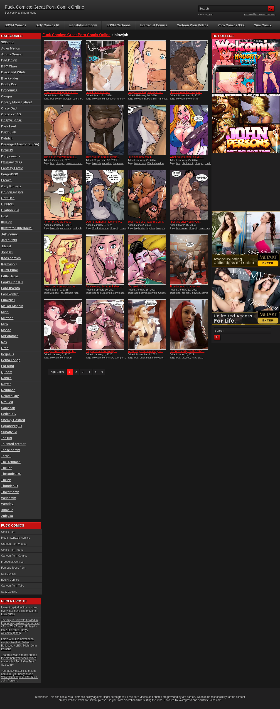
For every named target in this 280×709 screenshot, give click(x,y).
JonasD (7, 252)
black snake (146, 357)
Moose (6, 330)
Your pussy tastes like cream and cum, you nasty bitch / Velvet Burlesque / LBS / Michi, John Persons (19, 675)
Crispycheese (11, 120)
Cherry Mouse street (16, 102)
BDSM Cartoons (118, 25)
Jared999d (9, 240)
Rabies (6, 378)
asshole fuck (71, 292)
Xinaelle (7, 510)
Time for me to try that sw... (186, 286)
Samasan (8, 408)
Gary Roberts (11, 186)
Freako (6, 180)
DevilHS (7, 150)
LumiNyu (8, 300)
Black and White (13, 72)
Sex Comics (8, 573)
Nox (4, 342)
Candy (161, 292)
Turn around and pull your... (102, 157)
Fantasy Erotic (12, 168)
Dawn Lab (8, 132)
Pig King (7, 366)
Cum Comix (262, 25)
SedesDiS (8, 414)
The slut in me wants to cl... (60, 157)
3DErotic (7, 42)
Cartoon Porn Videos (192, 25)
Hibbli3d (7, 204)
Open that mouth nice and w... (104, 221)
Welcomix (8, 498)
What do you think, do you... (187, 157)
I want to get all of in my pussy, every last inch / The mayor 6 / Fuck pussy (19, 611)
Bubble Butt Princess (155, 98)
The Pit (6, 468)
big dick (151, 228)
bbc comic (56, 98)
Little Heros (10, 276)
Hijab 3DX (197, 357)
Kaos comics (11, 258)
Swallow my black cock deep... (104, 286)
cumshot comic (110, 98)
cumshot (77, 98)
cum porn (120, 357)
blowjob (67, 98)
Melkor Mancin (12, 306)
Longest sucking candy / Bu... (145, 92)
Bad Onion (9, 60)
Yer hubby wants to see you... (145, 351)
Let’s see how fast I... (140, 157)
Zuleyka (7, 516)
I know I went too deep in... (186, 92)
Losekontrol (10, 294)
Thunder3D (9, 486)
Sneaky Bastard (13, 420)
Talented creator (13, 444)
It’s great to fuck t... (139, 286)
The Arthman (11, 462)
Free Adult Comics (12, 561)
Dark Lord (8, 126)
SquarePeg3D (11, 426)
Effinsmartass (11, 162)
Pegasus (7, 354)
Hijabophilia (10, 210)
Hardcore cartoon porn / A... (60, 286)
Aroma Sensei (11, 54)
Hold (4, 216)
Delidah (7, 138)
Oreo (5, 348)
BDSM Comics (15, 25)
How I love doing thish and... (61, 92)
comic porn (66, 357)
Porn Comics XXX (231, 25)
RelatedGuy (10, 396)
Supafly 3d (9, 432)
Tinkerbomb (10, 492)
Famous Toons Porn (13, 567)
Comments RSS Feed (265, 14)
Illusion (6, 222)
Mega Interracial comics (15, 537)
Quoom (6, 372)
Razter (6, 384)
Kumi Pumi (9, 270)
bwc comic (192, 98)
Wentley (7, 504)
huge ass (118, 163)
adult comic (140, 292)
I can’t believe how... (98, 92)
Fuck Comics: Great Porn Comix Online (44, 7)
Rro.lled (7, 402)
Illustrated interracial (16, 228)
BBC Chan (9, 66)
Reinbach (8, 390)
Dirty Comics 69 (48, 25)
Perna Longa (10, 360)
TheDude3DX (11, 474)
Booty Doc (9, 84)
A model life (56, 292)
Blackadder (9, 78)
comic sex (65, 228)
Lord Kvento (10, 288)
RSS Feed (249, 14)
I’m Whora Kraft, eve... (57, 221)
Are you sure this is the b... (60, 351)
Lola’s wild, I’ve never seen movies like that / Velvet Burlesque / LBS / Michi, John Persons (19, 643)
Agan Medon (10, 48)
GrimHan (8, 198)
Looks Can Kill (12, 282)
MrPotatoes (9, 336)
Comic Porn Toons (12, 549)
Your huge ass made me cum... (146, 221)
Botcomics (9, 90)
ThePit (6, 480)
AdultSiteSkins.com (209, 700)
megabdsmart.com (83, 25)
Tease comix (10, 450)
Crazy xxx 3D (11, 114)
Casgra (6, 96)
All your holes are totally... (101, 351)
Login (210, 14)
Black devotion (155, 163)
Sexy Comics (9, 591)
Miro (4, 324)
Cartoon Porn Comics (14, 555)
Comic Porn (8, 531)
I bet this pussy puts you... (185, 221)
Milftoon (7, 318)
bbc (52, 163)
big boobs (139, 228)
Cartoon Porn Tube (12, 585)
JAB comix (9, 234)
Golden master (12, 192)
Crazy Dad (9, 108)
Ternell (6, 456)
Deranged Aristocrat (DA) (20, 144)
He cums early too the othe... (187, 351)
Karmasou (9, 264)
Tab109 (6, 438)
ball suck (97, 292)
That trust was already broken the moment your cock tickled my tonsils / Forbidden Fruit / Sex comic (19, 659)
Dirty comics (10, 156)
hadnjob (77, 228)
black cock (140, 163)
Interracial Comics (153, 25)
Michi (5, 312)
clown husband (74, 163)
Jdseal (6, 246)
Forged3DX (9, 174)
